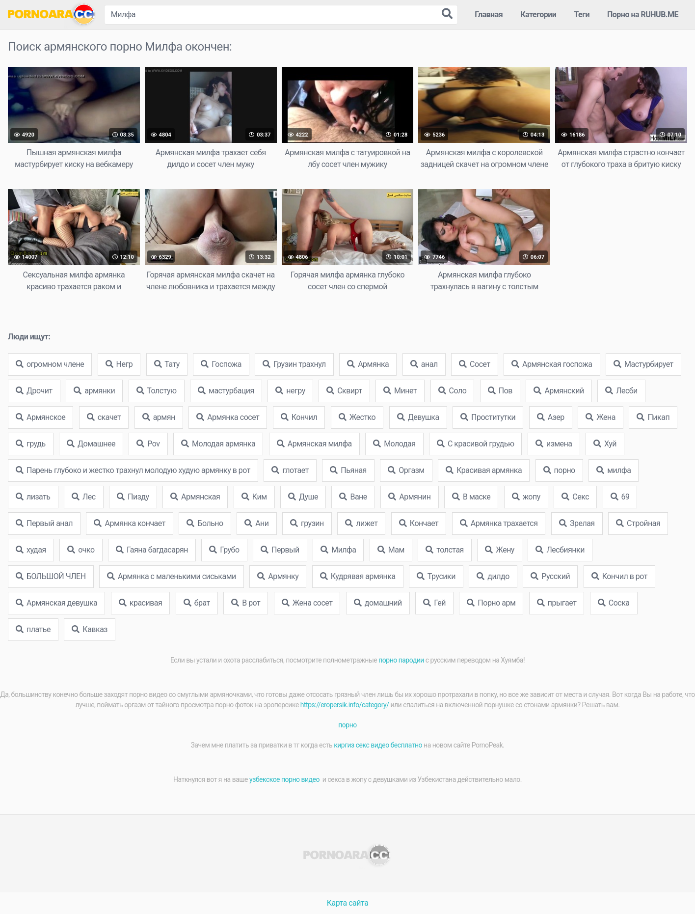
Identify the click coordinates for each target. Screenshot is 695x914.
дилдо (493, 576)
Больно (205, 523)
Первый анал (44, 523)
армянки (94, 390)
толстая (445, 549)
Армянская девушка (56, 603)
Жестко (357, 417)
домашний (378, 603)
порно (559, 470)
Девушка (418, 417)
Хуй (604, 443)
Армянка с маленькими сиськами (171, 576)
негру (290, 390)
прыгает (557, 603)
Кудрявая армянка (358, 576)
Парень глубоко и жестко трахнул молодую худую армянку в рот (133, 470)
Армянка (368, 364)
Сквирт (344, 390)
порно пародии (401, 660)
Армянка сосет (227, 417)
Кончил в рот (619, 576)
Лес (84, 496)
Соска (614, 603)
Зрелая (577, 523)
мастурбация (226, 390)
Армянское (40, 417)
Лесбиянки (560, 549)
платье (33, 629)
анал (424, 364)
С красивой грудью (475, 443)
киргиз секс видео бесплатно (378, 745)
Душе (303, 496)
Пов (500, 390)
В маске (471, 496)
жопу (526, 496)
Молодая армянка (218, 443)
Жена (600, 417)
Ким (254, 496)
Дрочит (34, 390)
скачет (104, 417)
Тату (167, 364)
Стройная (638, 523)
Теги (581, 14)
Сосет (474, 364)
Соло (452, 390)
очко (80, 549)
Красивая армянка (484, 470)
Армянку (277, 576)
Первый (280, 549)
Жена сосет (307, 603)
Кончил (299, 417)
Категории (538, 14)
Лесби (621, 390)
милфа (613, 470)
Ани (256, 523)
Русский (550, 576)
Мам (390, 549)
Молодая (394, 443)
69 (620, 496)
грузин (307, 523)
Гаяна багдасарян (152, 549)
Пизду (133, 496)
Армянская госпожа (551, 364)
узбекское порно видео (285, 779)
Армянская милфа (314, 443)
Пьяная (348, 470)
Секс (575, 496)
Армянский (559, 390)
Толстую (156, 390)
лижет (361, 523)
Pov (148, 443)
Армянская (195, 496)
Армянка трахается (499, 523)
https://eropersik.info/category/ (344, 705)
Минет (400, 390)
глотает (289, 470)
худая (31, 549)
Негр (119, 364)
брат (197, 603)
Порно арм (491, 603)
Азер (550, 417)
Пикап (653, 417)
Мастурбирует (643, 364)
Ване (353, 496)
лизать (33, 496)
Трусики (436, 576)
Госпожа (221, 364)
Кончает (418, 523)
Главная (489, 14)
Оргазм (406, 470)
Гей (434, 603)
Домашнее (91, 443)
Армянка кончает (129, 523)
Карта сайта (348, 903)
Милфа (338, 549)
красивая (140, 603)
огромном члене (50, 364)
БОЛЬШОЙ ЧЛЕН (51, 576)
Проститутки (487, 417)
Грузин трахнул (294, 364)
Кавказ (89, 629)
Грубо (224, 549)
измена (553, 443)
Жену (499, 549)
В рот (245, 603)
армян (158, 417)
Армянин (409, 496)
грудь (31, 443)
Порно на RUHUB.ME (642, 14)
